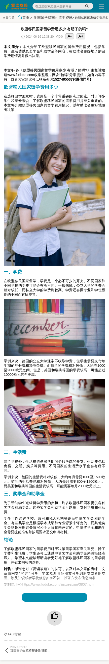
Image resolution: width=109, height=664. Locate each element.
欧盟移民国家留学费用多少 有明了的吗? (55, 70)
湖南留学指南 (44, 18)
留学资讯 (65, 18)
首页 (25, 18)
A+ (81, 36)
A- (70, 36)
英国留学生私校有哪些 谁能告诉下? (34, 649)
